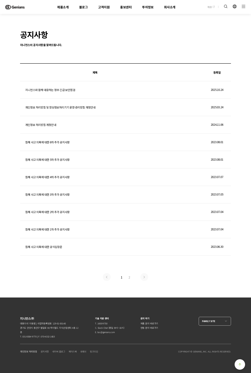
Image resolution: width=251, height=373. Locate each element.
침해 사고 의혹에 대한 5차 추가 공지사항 (125, 159)
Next (144, 277)
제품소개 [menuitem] (63, 7)
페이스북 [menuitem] (73, 351)
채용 (211, 7)
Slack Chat (103, 327)
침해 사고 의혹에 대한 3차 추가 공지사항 (125, 194)
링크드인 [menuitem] (94, 351)
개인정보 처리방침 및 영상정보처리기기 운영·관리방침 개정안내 (125, 107)
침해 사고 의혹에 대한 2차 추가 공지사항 (125, 211)
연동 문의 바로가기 (149, 327)
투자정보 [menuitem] (148, 7)
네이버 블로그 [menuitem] (58, 351)
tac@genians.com (106, 332)
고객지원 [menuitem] (104, 7)
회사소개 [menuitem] (170, 7)
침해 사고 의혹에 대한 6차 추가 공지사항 (125, 142)
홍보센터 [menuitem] (126, 7)
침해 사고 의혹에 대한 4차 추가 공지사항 (125, 177)
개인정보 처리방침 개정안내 (125, 124)
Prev (107, 277)
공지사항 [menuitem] (45, 351)
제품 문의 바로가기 (149, 323)
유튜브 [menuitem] (83, 351)
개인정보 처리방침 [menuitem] (28, 351)
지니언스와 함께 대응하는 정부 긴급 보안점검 (125, 89)
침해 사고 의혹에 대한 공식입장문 (125, 246)
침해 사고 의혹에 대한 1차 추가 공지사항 (125, 229)
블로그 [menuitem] (83, 7)
